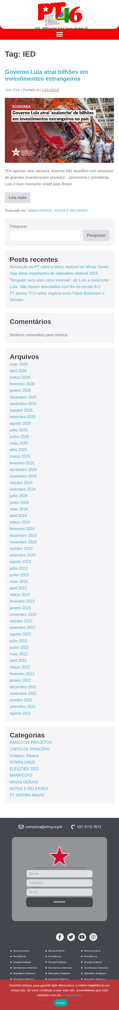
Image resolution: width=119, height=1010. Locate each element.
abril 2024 (18, 516)
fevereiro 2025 (22, 463)
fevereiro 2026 (22, 384)
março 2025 (20, 456)
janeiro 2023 (20, 608)
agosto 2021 (20, 713)
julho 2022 (19, 641)
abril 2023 (18, 588)
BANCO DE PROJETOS (31, 742)
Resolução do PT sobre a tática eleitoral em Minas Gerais (59, 267)
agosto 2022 (20, 634)
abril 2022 (18, 660)
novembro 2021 (23, 693)
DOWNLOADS (22, 762)
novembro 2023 (23, 542)
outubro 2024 (21, 483)
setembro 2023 (23, 555)
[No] (113, 994)
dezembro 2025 (23, 397)
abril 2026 (18, 371)
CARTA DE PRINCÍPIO (30, 749)
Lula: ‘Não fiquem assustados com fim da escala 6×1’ (55, 287)
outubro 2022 (21, 621)
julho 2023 (19, 568)
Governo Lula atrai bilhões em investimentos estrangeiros (46, 75)
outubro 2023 (21, 549)
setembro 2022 (23, 628)
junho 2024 (19, 503)
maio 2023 (19, 581)
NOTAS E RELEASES (70, 210)
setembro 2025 (23, 417)
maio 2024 (19, 509)
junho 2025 (19, 437)
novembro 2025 (23, 404)
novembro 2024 (23, 476)
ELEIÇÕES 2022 (24, 769)
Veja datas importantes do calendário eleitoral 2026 (54, 273)
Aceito (60, 1003)
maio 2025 (19, 443)
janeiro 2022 (20, 680)
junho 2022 (19, 647)
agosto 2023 (20, 562)
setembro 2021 (23, 707)
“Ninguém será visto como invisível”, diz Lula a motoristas (59, 280)
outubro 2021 (21, 700)
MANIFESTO (21, 775)
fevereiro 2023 (22, 601)
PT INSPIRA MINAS (27, 795)
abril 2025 (18, 450)
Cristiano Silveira (24, 756)
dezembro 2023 (23, 535)
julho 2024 (19, 496)
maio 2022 (19, 654)
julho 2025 (19, 430)
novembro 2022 (23, 614)
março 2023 (20, 595)
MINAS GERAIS (40, 210)
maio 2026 (19, 364)
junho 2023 (19, 575)
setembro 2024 (23, 489)
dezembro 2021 (23, 687)
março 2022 (20, 667)
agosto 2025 (20, 423)
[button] (59, 34)
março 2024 (20, 522)
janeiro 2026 (20, 390)
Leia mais (19, 196)
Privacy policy (72, 995)
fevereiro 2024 (22, 529)
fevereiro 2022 (22, 674)
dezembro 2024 (23, 470)
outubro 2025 (21, 410)
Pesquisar (18, 226)
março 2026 (20, 377)
